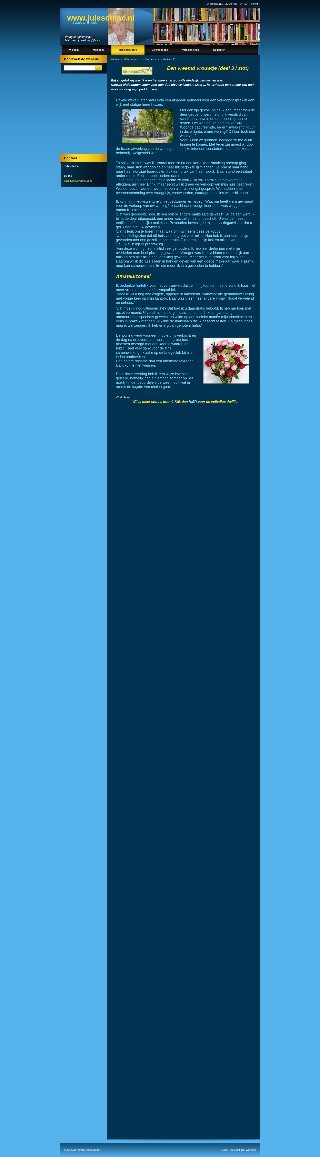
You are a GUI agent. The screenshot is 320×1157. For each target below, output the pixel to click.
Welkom (115, 59)
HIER (193, 402)
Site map (232, 4)
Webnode (251, 1150)
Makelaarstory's (132, 59)
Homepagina (216, 4)
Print (255, 4)
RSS (245, 4)
